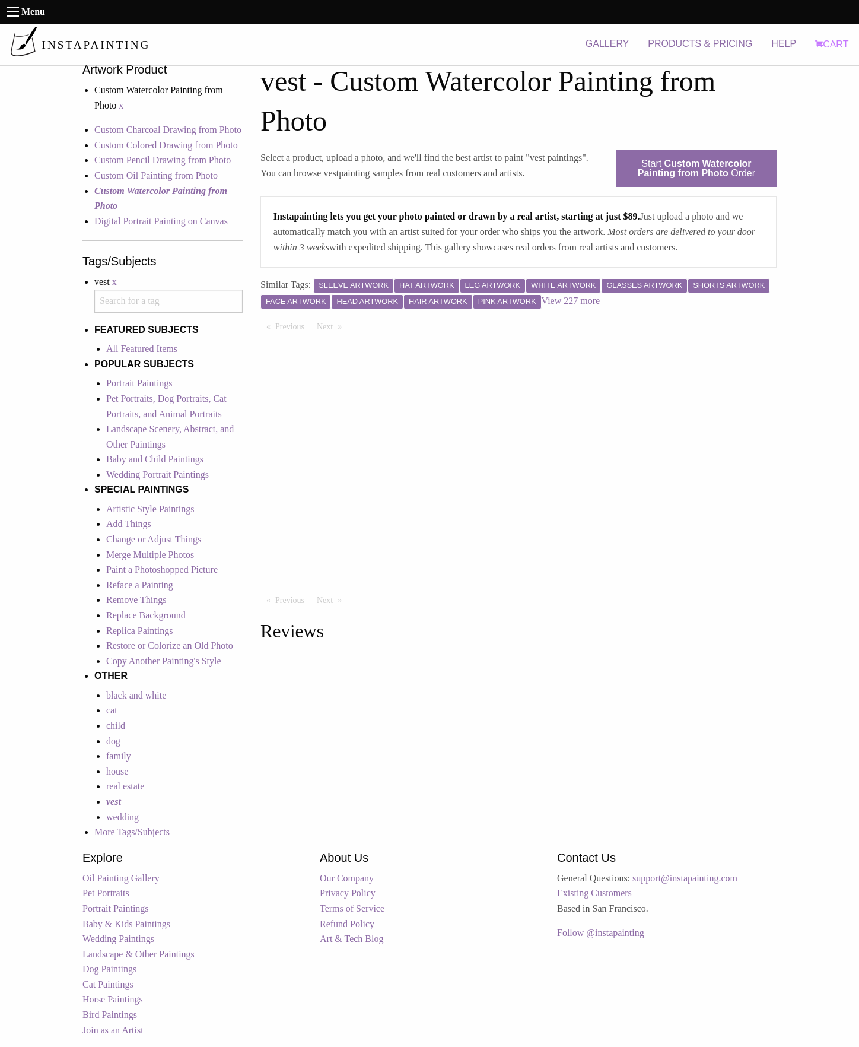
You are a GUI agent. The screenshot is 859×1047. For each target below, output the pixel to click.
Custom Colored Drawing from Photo (166, 145)
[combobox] (168, 301)
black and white (136, 695)
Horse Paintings (112, 999)
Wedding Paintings (118, 939)
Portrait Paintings (139, 383)
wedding (122, 817)
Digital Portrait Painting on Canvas (161, 221)
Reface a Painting (139, 585)
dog (113, 741)
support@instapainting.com (684, 878)
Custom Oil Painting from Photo (156, 175)
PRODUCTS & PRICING (700, 44)
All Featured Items (141, 349)
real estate (125, 786)
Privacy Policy (348, 893)
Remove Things (136, 600)
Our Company (347, 878)
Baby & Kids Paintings (126, 924)
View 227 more (571, 301)
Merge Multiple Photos (150, 555)
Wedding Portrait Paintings (157, 474)
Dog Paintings (109, 969)
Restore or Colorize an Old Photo (169, 645)
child (115, 726)
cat (111, 710)
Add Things (128, 524)
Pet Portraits (105, 893)
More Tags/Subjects (132, 832)
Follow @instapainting (600, 933)
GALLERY (607, 44)
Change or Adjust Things (153, 539)
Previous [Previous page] (292, 326)
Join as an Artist (113, 1030)
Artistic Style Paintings (150, 509)
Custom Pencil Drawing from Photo (162, 160)
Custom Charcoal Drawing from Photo (167, 130)
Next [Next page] (332, 326)
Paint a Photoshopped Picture (162, 569)
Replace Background (146, 615)
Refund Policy (347, 924)
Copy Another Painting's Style (163, 661)
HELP (783, 44)
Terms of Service (352, 908)
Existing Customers (594, 893)
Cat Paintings (107, 984)
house (117, 771)
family (118, 756)
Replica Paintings (139, 631)
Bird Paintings (109, 1015)
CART (831, 44)
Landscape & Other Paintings (138, 954)
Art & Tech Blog (351, 939)
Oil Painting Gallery (121, 878)
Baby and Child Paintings (154, 459)
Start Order (696, 168)
